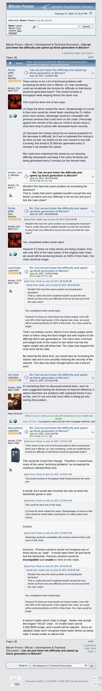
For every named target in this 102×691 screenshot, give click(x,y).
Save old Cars (30, 421)
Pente (11, 70)
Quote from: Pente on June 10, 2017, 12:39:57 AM (48, 441)
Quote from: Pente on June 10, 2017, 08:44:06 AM (48, 281)
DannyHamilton (17, 427)
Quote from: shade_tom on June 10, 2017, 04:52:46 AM (50, 219)
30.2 (19, 30)
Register (52, 37)
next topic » (88, 53)
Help (24, 37)
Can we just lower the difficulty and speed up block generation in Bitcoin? (48, 46)
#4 (93, 272)
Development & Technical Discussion (57, 44)
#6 (93, 432)
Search (33, 37)
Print (90, 57)
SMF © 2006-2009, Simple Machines (69, 681)
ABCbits (45, 180)
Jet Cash (13, 374)
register (48, 20)
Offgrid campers (33, 416)
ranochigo (14, 267)
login (38, 20)
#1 (93, 73)
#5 (93, 378)
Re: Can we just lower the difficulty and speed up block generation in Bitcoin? (56, 174)
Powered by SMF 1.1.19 (38, 681)
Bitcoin (29, 44)
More (62, 37)
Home (15, 37)
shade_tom (15, 172)
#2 (93, 177)
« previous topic (71, 53)
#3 (93, 211)
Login (42, 37)
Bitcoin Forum (14, 44)
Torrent (12, 33)
